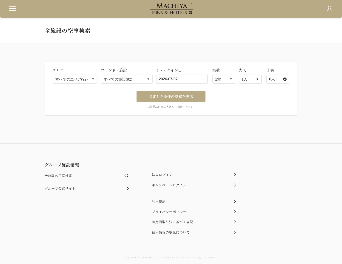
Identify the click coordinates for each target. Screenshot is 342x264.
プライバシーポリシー (194, 211)
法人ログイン (194, 174)
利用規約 (194, 201)
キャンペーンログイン (194, 185)
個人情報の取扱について (194, 232)
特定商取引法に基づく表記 (194, 222)
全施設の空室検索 (87, 175)
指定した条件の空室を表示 (171, 96)
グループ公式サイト (87, 188)
